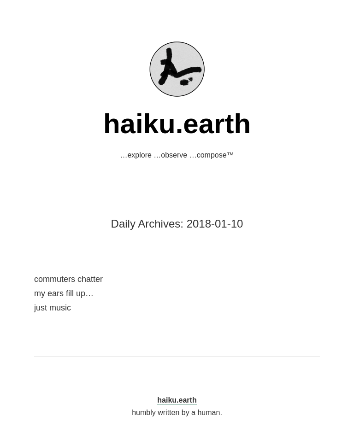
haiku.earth (177, 123)
